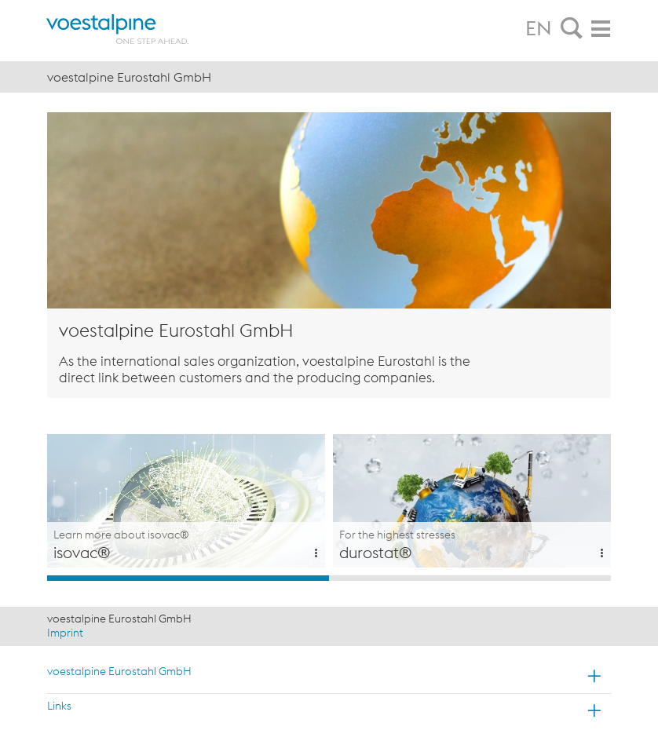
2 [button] (470, 578)
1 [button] (188, 578)
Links (59, 706)
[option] (186, 501)
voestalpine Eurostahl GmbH (119, 671)
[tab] (571, 29)
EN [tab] (538, 28)
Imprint (65, 633)
